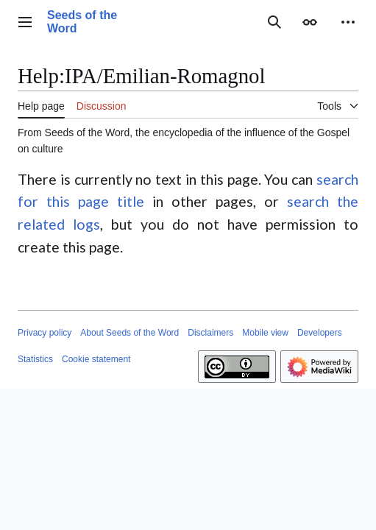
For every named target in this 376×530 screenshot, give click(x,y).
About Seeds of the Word (129, 333)
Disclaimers (210, 333)
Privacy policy (44, 333)
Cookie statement (96, 359)
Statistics (35, 359)
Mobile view (265, 333)
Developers (319, 333)
